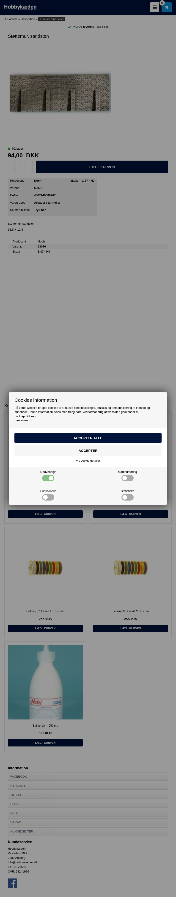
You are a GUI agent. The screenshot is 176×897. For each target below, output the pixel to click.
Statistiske (127, 495)
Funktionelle (48, 495)
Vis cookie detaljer (88, 460)
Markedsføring (127, 475)
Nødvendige (48, 475)
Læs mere (21, 420)
